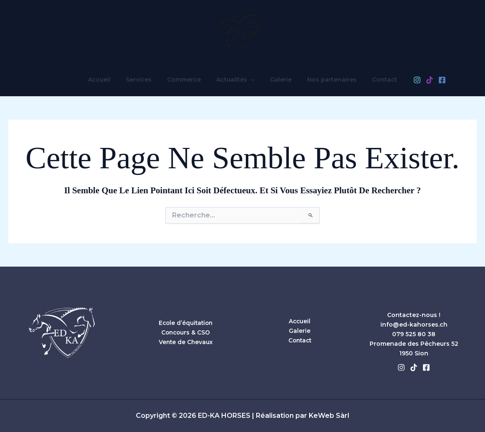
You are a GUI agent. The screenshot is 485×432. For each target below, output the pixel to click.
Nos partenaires (324, 79)
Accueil (110, 79)
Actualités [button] (235, 79)
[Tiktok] (414, 367)
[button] (251, 79)
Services (146, 79)
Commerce (188, 79)
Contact (373, 79)
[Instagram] (404, 80)
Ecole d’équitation (186, 323)
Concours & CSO (185, 332)
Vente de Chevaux (185, 342)
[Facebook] (428, 80)
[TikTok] (416, 80)
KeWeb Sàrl (329, 416)
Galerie (277, 79)
